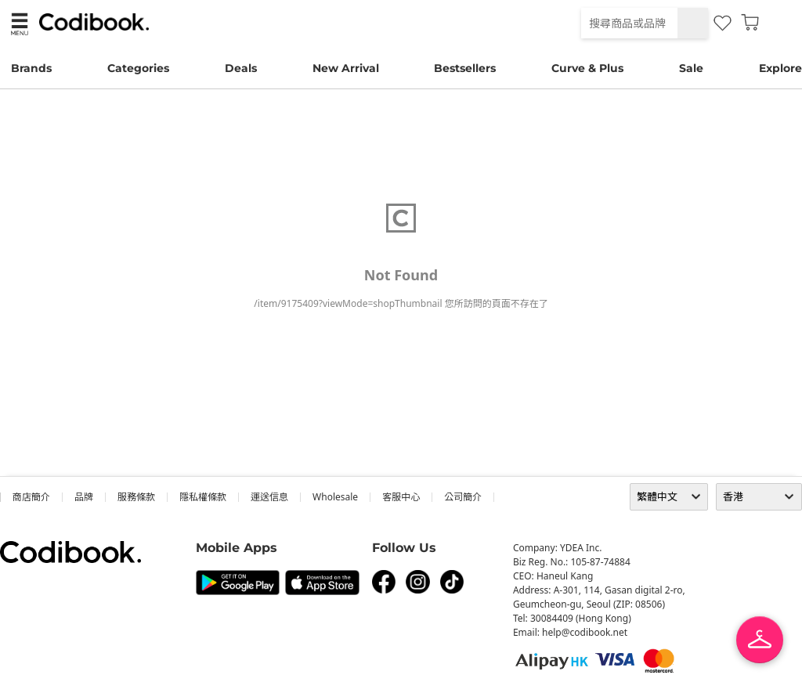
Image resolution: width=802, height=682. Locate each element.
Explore (780, 68)
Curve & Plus (587, 68)
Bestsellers (465, 68)
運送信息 (269, 496)
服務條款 (136, 496)
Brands (31, 68)
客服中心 (401, 496)
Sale (691, 68)
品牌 (83, 496)
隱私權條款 (202, 496)
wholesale (335, 496)
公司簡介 (463, 496)
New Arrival (345, 68)
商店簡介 (31, 496)
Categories (138, 68)
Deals (241, 68)
